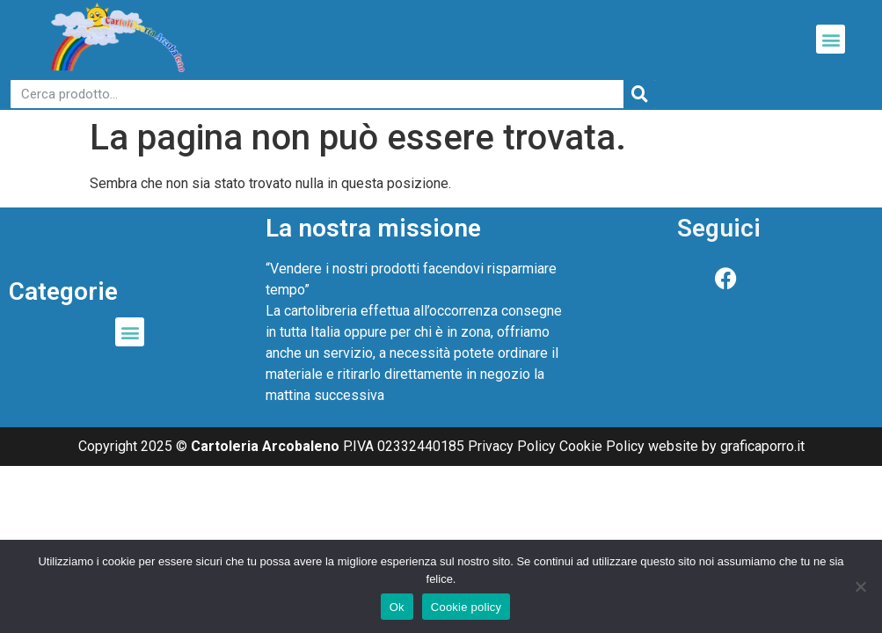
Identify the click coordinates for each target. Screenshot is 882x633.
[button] (830, 39)
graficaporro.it (762, 446)
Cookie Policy (602, 446)
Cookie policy (466, 607)
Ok (397, 607)
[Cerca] (639, 94)
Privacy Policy (512, 446)
